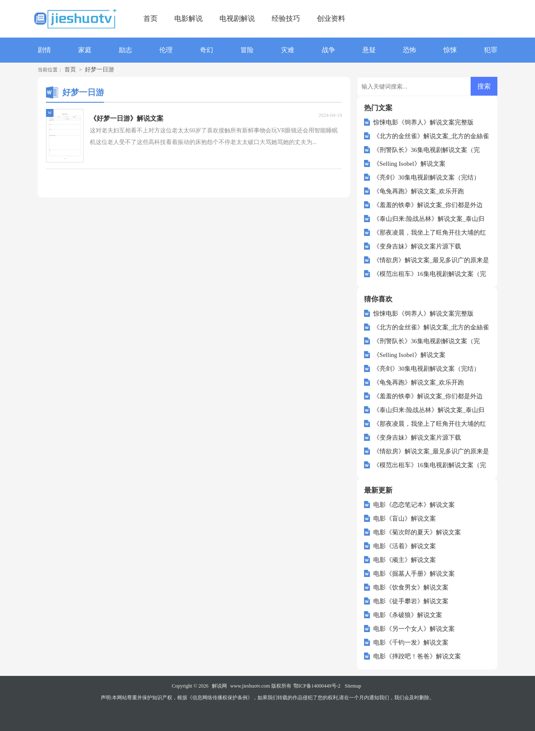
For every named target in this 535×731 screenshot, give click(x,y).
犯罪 (490, 49)
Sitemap (353, 686)
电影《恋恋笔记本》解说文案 (414, 504)
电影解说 (188, 19)
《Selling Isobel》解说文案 (409, 163)
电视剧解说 (237, 19)
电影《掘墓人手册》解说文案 (414, 573)
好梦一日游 (99, 69)
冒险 (247, 49)
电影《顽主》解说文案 (404, 559)
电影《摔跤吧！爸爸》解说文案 (417, 656)
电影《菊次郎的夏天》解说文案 (417, 532)
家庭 (85, 49)
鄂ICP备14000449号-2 (317, 686)
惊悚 (450, 49)
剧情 (44, 49)
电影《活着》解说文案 (404, 546)
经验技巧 (286, 19)
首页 (150, 19)
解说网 (219, 686)
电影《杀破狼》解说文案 (407, 615)
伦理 (166, 49)
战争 (328, 49)
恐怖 (409, 49)
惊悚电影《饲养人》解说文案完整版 (423, 122)
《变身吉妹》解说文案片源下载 (417, 246)
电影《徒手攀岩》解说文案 (410, 601)
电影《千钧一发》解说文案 (410, 642)
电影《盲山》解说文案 (404, 518)
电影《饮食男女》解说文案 (410, 587)
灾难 (287, 49)
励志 (125, 49)
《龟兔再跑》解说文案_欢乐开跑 (418, 191)
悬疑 (369, 49)
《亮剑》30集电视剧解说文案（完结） (426, 177)
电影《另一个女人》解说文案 (414, 628)
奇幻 (206, 49)
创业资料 (331, 19)
